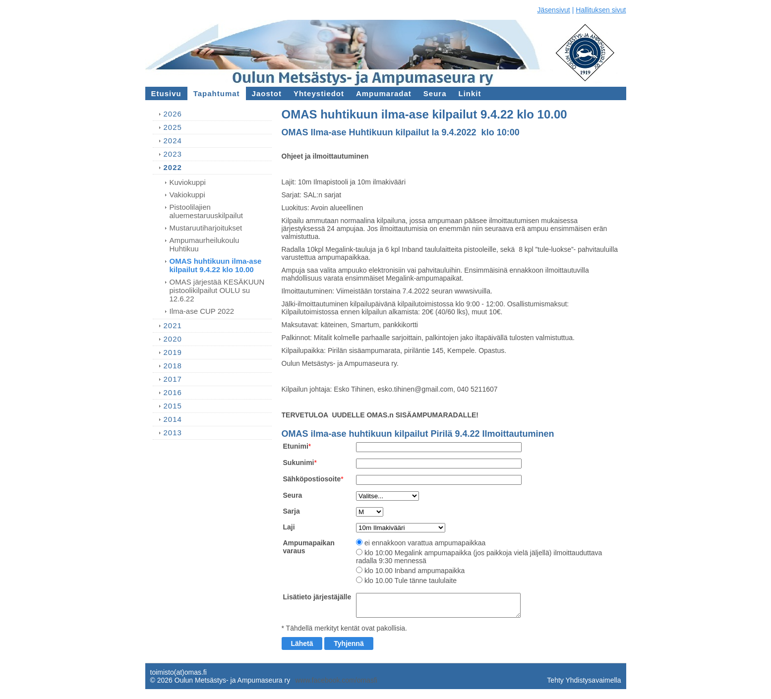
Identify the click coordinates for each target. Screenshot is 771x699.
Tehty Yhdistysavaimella (584, 680)
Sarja (291, 511)
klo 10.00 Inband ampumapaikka (414, 571)
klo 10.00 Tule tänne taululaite (410, 580)
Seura (292, 495)
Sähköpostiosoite (312, 479)
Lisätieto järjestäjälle (317, 597)
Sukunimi (298, 462)
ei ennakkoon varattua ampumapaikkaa (424, 543)
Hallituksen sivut (601, 10)
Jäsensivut (553, 10)
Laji (289, 527)
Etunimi (295, 446)
